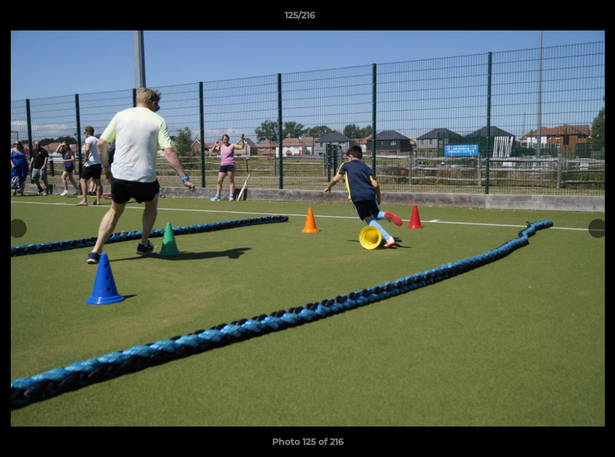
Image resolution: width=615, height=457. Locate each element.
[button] (561, 18)
